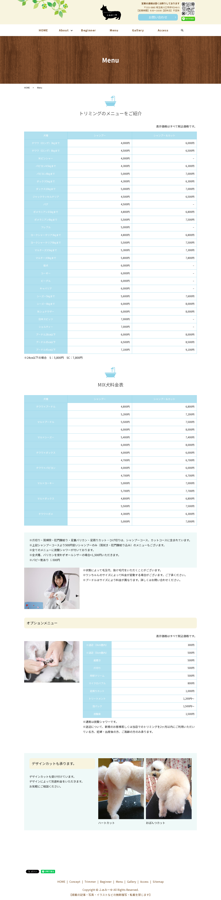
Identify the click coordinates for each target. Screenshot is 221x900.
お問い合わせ (158, 17)
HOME (43, 30)
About (64, 30)
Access (163, 30)
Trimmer (90, 881)
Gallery (138, 30)
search (185, 31)
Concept (74, 881)
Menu (114, 30)
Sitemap (158, 881)
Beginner (88, 30)
